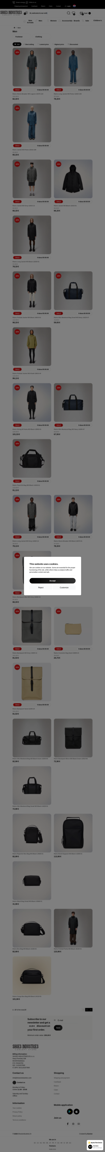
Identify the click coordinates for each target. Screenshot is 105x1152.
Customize (64, 587)
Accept (52, 581)
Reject (40, 587)
